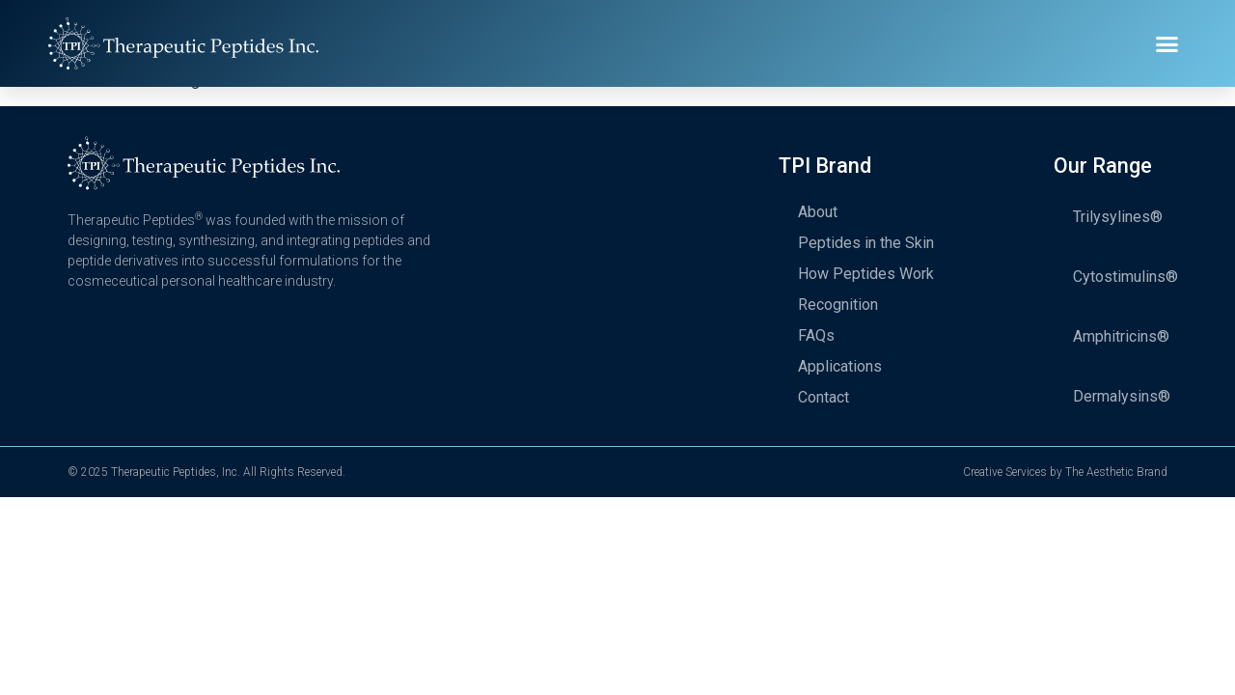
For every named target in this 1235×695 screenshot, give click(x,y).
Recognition (838, 304)
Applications (840, 366)
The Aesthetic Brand (1116, 472)
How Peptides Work (866, 273)
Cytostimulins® (1125, 276)
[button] (1167, 43)
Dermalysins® (1121, 396)
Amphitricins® (1121, 336)
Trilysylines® (1118, 217)
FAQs (816, 335)
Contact (823, 397)
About (817, 212)
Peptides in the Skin (866, 243)
